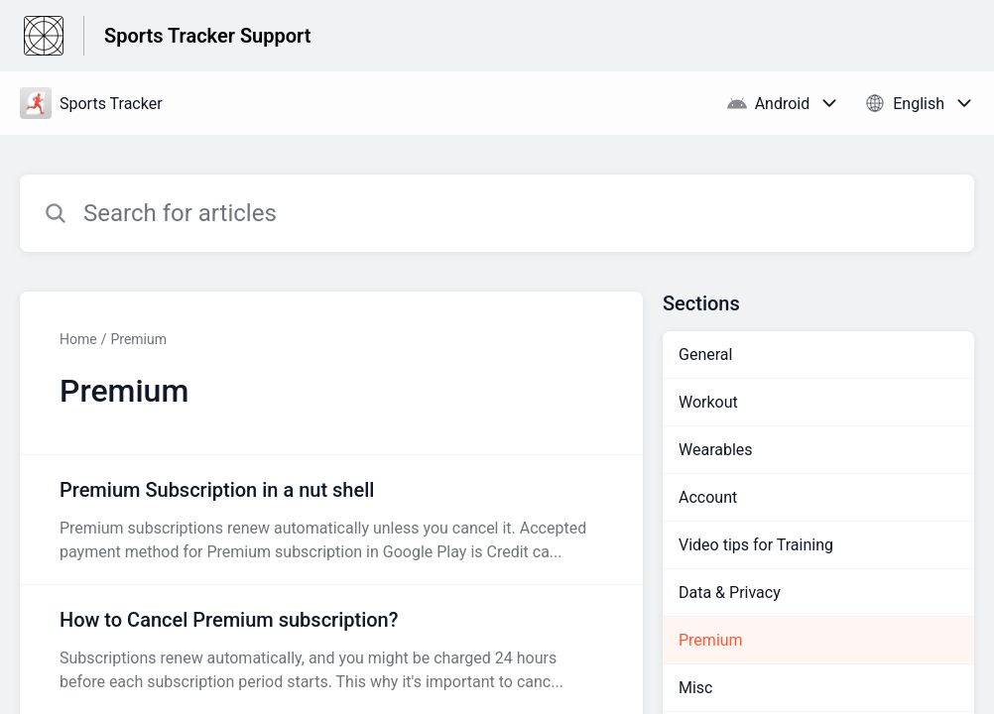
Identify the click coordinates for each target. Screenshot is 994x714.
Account (708, 497)
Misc (696, 687)
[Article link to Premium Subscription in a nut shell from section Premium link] (331, 519)
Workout (708, 402)
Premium (138, 339)
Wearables (716, 449)
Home (78, 339)
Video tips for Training (756, 545)
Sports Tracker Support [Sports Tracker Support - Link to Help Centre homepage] (207, 36)
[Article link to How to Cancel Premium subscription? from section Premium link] (331, 649)
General (705, 354)
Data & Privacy (730, 592)
